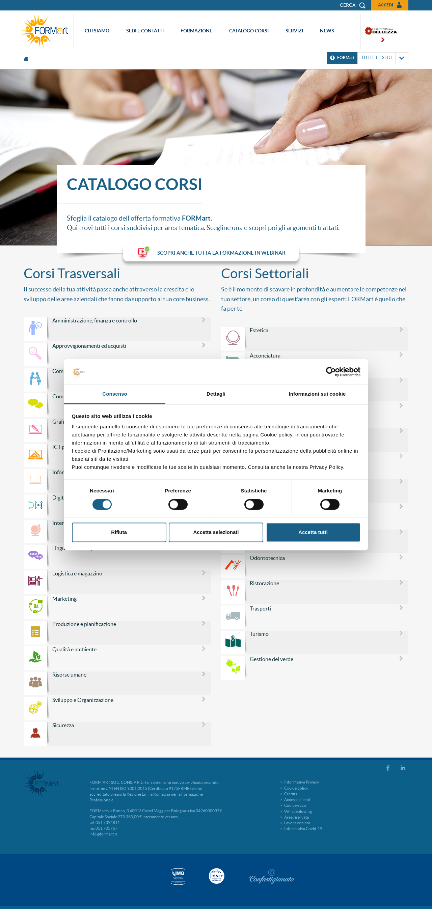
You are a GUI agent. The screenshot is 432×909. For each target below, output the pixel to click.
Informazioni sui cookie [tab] (317, 394)
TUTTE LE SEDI (383, 58)
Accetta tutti (313, 532)
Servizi (294, 30)
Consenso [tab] (114, 394)
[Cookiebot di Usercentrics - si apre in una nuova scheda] (330, 372)
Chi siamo (97, 30)
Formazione (196, 30)
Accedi (385, 5)
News (327, 30)
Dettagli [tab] (216, 394)
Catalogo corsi (249, 30)
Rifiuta (119, 532)
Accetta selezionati (216, 532)
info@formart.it (103, 834)
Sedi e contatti (145, 30)
